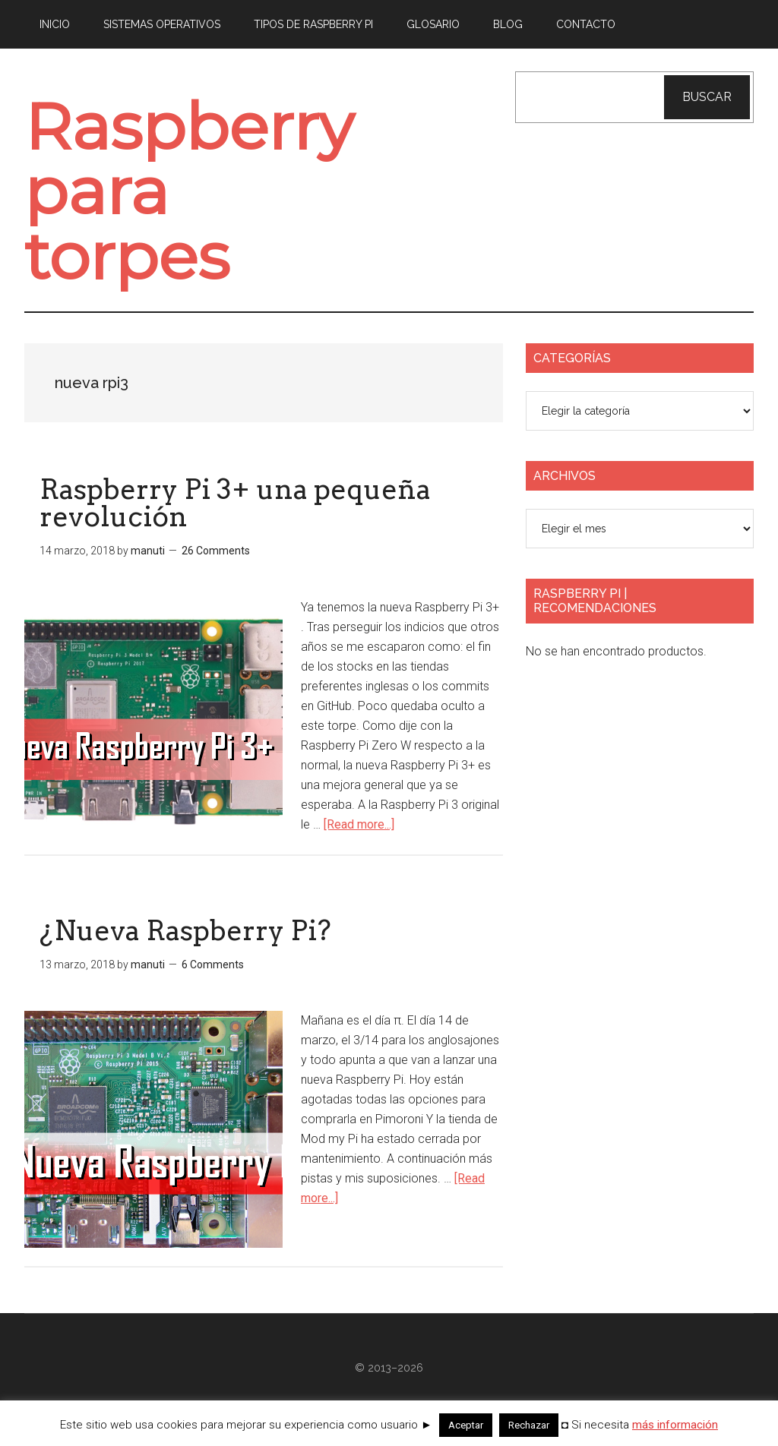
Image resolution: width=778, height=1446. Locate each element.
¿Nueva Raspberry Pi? (185, 953)
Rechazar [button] (528, 1425)
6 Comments (213, 987)
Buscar (707, 97)
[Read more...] (359, 847)
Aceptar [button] (465, 1425)
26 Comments (216, 574)
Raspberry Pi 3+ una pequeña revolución (235, 526)
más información (675, 1425)
